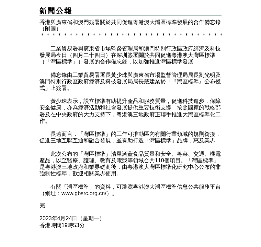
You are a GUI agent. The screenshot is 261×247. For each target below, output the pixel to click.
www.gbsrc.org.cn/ (83, 193)
